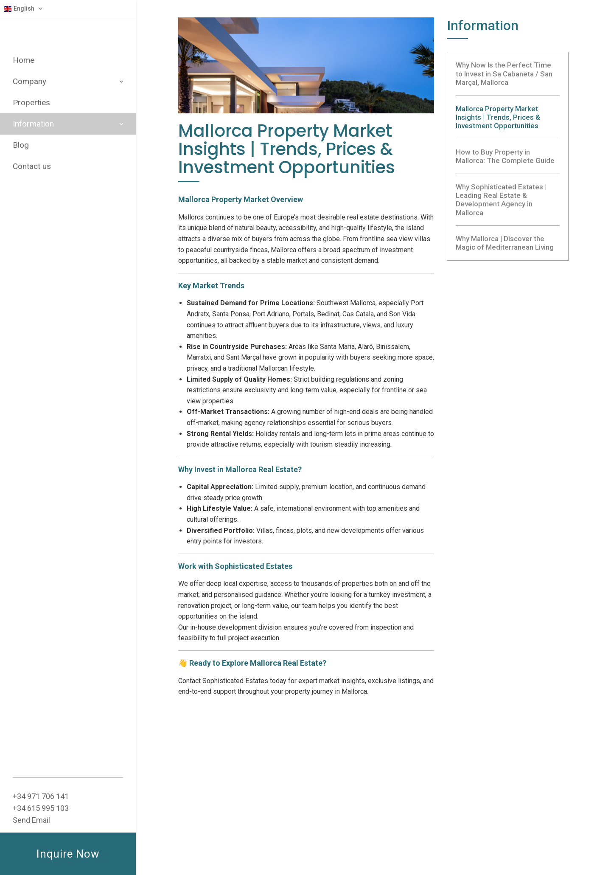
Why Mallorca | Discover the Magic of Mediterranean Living (505, 242)
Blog (21, 145)
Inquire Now (68, 853)
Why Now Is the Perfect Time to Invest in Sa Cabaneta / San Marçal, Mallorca (504, 74)
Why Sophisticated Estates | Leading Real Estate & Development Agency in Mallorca (501, 200)
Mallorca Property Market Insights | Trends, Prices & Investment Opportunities (498, 117)
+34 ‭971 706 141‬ (41, 796)
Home (23, 60)
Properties (31, 102)
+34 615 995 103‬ (41, 808)
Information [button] (68, 124)
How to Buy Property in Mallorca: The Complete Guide (505, 156)
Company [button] (68, 81)
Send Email (31, 820)
